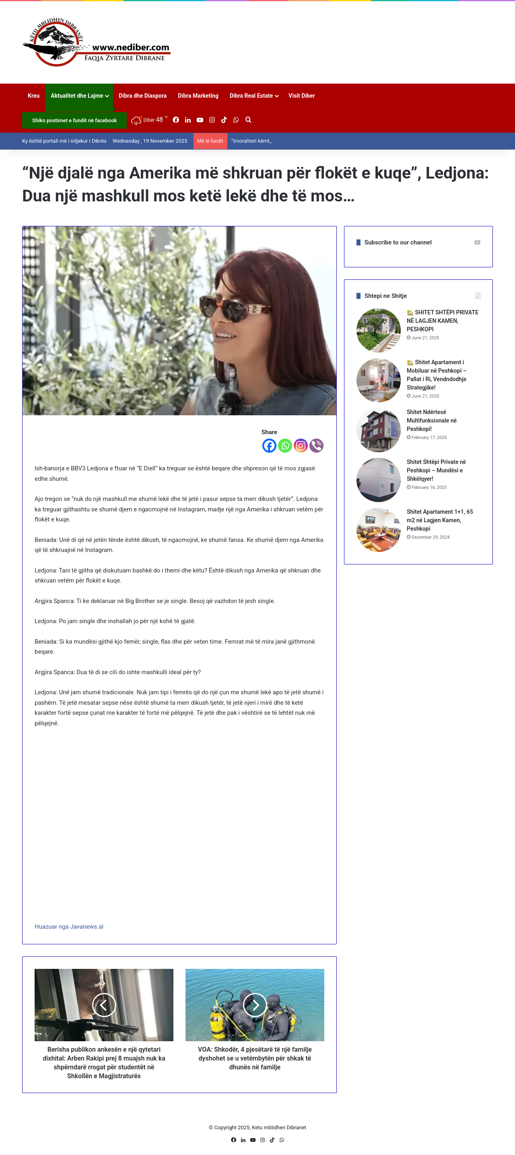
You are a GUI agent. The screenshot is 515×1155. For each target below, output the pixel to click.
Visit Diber (301, 95)
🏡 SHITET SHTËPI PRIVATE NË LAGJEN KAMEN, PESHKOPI (442, 320)
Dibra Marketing (198, 95)
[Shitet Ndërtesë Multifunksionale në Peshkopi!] (378, 430)
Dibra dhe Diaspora (143, 95)
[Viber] (316, 446)
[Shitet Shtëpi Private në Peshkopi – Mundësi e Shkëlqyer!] (378, 480)
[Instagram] (301, 446)
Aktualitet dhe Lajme (77, 95)
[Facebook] (269, 446)
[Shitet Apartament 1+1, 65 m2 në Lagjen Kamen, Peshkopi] (378, 530)
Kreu (33, 95)
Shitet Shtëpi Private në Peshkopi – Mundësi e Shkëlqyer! (436, 470)
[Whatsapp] (285, 446)
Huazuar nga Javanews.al (69, 926)
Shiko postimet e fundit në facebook (74, 120)
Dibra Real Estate (251, 95)
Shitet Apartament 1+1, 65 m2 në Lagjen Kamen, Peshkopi (440, 520)
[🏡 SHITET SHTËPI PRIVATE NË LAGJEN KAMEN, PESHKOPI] (378, 330)
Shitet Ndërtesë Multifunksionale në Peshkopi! (432, 420)
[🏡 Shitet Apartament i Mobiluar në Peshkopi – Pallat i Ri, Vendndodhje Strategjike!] (378, 380)
